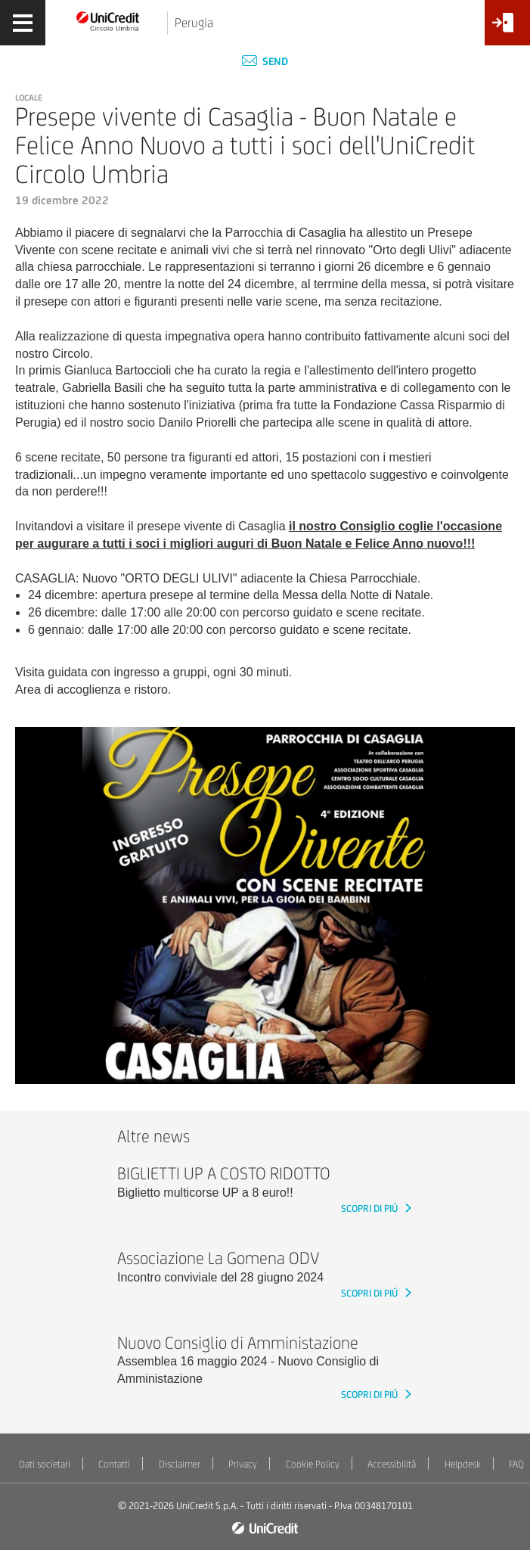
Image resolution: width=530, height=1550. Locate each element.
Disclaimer (179, 1464)
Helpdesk (463, 1464)
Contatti (114, 1464)
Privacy (242, 1464)
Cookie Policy (312, 1464)
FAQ (516, 1464)
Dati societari (44, 1464)
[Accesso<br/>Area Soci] (507, 28)
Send (265, 61)
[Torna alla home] (108, 20)
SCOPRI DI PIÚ (370, 1208)
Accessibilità (391, 1464)
